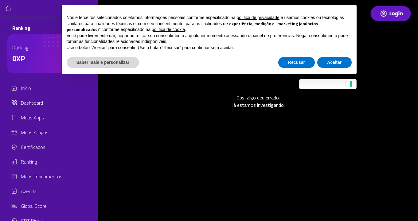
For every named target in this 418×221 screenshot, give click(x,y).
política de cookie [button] (168, 29)
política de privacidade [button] (258, 17)
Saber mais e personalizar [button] (103, 62)
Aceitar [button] (334, 62)
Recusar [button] (296, 62)
